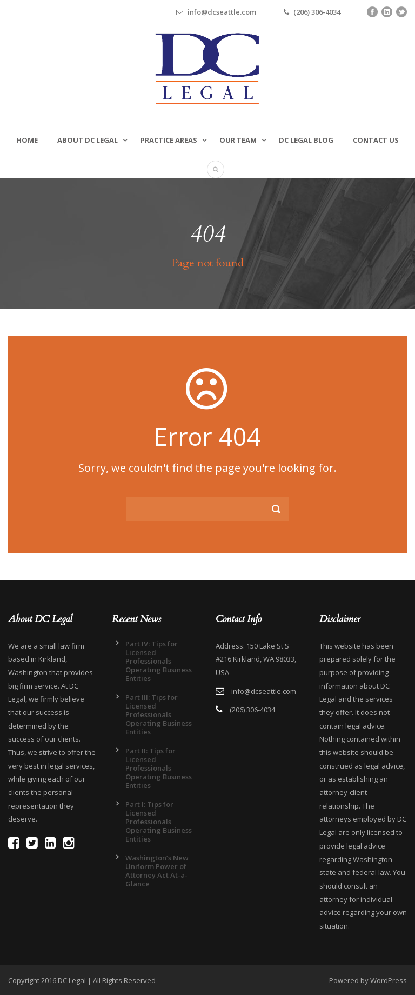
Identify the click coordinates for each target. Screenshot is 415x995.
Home (27, 140)
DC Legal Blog (306, 140)
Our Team (238, 140)
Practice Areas (168, 140)
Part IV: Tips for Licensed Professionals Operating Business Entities (158, 661)
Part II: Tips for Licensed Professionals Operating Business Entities (158, 768)
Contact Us (376, 140)
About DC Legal (87, 140)
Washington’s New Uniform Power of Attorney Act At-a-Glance (157, 871)
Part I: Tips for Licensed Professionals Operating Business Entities (158, 821)
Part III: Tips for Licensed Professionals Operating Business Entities (158, 714)
